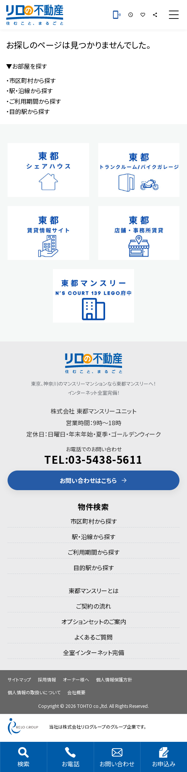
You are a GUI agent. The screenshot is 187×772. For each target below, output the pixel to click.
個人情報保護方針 (114, 679)
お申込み (164, 757)
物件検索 (93, 506)
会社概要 (76, 692)
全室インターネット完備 (93, 652)
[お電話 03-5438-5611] (116, 14)
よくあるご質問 (93, 636)
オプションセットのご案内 (93, 621)
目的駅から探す (93, 567)
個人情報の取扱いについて (34, 692)
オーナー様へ (76, 679)
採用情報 (47, 679)
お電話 (70, 757)
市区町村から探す (93, 521)
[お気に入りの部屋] (142, 14)
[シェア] (155, 14)
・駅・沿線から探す (29, 90)
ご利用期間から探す (93, 552)
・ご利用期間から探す (33, 101)
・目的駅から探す (27, 111)
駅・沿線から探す (93, 536)
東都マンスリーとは (93, 590)
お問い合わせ (116, 757)
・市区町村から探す (31, 80)
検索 (23, 757)
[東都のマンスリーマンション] (34, 15)
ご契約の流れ (93, 606)
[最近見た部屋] (130, 14)
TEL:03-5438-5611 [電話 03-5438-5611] (93, 459)
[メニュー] (174, 14)
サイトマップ (19, 679)
